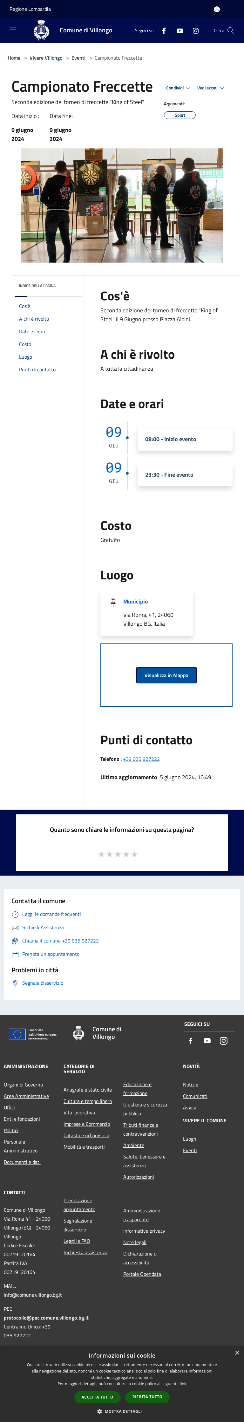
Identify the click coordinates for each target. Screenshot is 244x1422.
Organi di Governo (23, 1084)
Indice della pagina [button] (37, 286)
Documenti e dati (22, 1162)
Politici (11, 1130)
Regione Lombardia (30, 9)
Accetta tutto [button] (97, 1397)
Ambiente (133, 1145)
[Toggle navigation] (13, 30)
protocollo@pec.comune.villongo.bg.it (46, 1317)
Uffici (9, 1107)
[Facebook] (161, 30)
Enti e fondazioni (22, 1119)
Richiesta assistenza (85, 1252)
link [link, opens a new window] (183, 1383)
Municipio (135, 601)
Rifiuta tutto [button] (147, 1396)
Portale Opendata (142, 1274)
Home (14, 58)
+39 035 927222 (141, 759)
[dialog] (122, 1384)
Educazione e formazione (137, 1088)
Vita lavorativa (79, 1112)
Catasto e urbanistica (86, 1135)
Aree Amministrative (26, 1096)
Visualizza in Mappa (166, 675)
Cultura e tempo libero (88, 1101)
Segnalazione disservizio (78, 1225)
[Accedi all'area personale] (217, 9)
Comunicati (195, 1096)
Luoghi (190, 1139)
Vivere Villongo (47, 58)
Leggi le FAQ (77, 1241)
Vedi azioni (211, 88)
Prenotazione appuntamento (79, 1205)
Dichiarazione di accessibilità (140, 1258)
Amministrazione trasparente (141, 1215)
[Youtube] (177, 30)
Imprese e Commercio (87, 1124)
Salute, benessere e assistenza (144, 1161)
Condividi (179, 88)
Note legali (134, 1242)
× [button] (236, 1353)
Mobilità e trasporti (84, 1147)
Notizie (190, 1084)
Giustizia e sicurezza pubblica (145, 1109)
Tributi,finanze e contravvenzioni (140, 1129)
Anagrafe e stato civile (88, 1089)
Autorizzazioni (138, 1177)
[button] (122, 1411)
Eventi (78, 58)
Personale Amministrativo (20, 1146)
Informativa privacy (144, 1231)
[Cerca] (230, 30)
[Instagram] (193, 30)
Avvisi (189, 1107)
